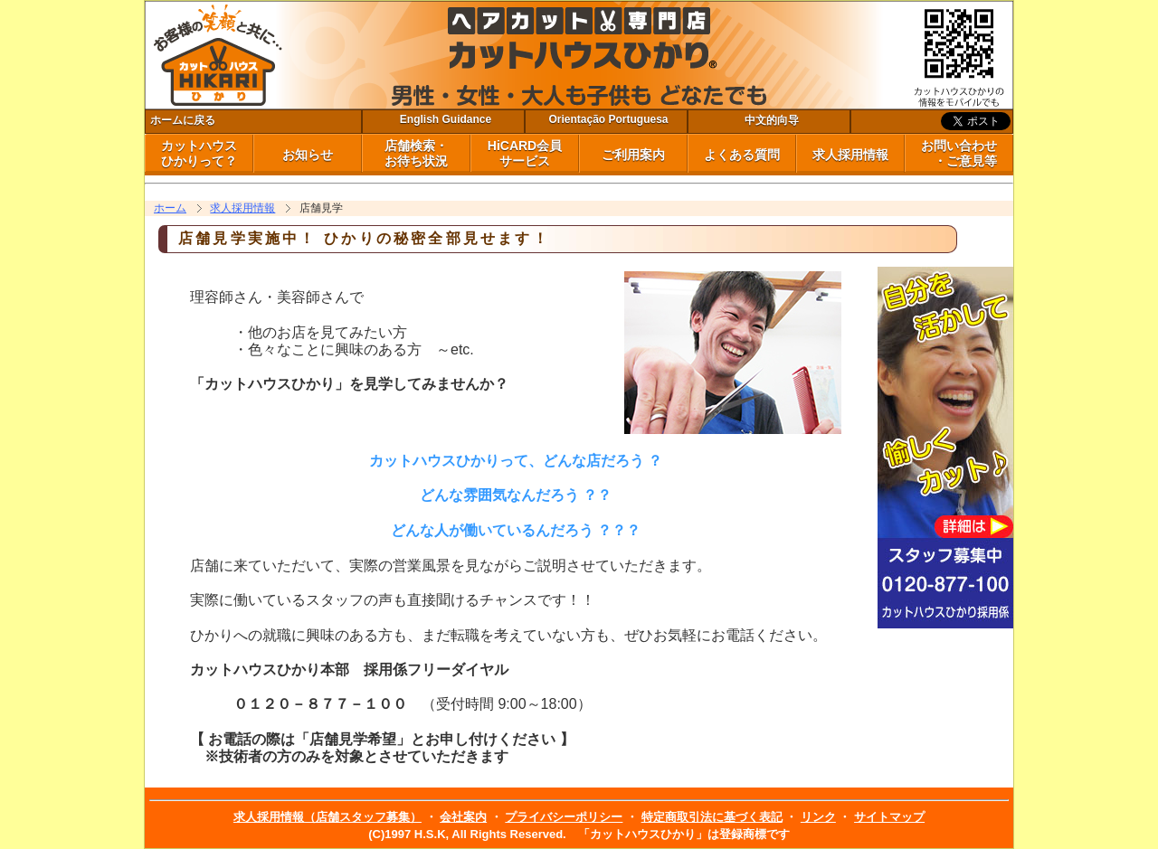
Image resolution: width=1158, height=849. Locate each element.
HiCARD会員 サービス (525, 153)
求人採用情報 (850, 154)
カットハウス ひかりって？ (199, 153)
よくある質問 (742, 154)
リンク (818, 817)
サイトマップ (889, 817)
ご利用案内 (633, 154)
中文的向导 (772, 120)
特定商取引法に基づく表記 (712, 817)
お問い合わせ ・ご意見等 (959, 153)
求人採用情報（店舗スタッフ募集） (327, 817)
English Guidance (445, 119)
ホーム (170, 208)
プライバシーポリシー (563, 817)
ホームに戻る (182, 120)
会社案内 (463, 817)
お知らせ (307, 154)
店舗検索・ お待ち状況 (416, 153)
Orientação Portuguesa (608, 119)
